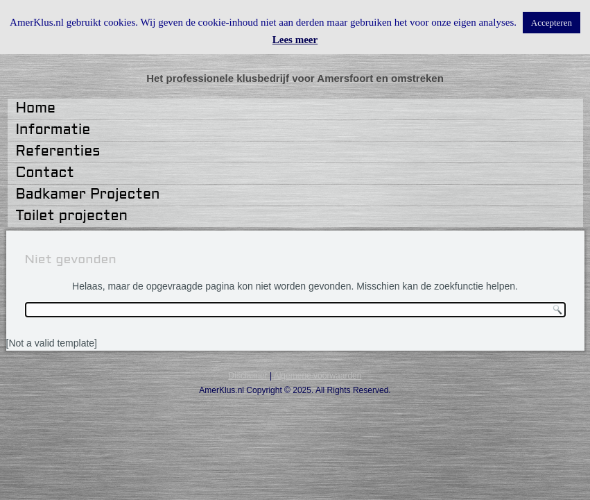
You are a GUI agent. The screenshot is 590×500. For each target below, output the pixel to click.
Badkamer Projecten (88, 195)
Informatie (53, 130)
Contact (45, 173)
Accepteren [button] (551, 22)
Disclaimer (248, 376)
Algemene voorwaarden (318, 376)
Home (36, 109)
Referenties (58, 152)
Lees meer (295, 39)
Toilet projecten (72, 216)
